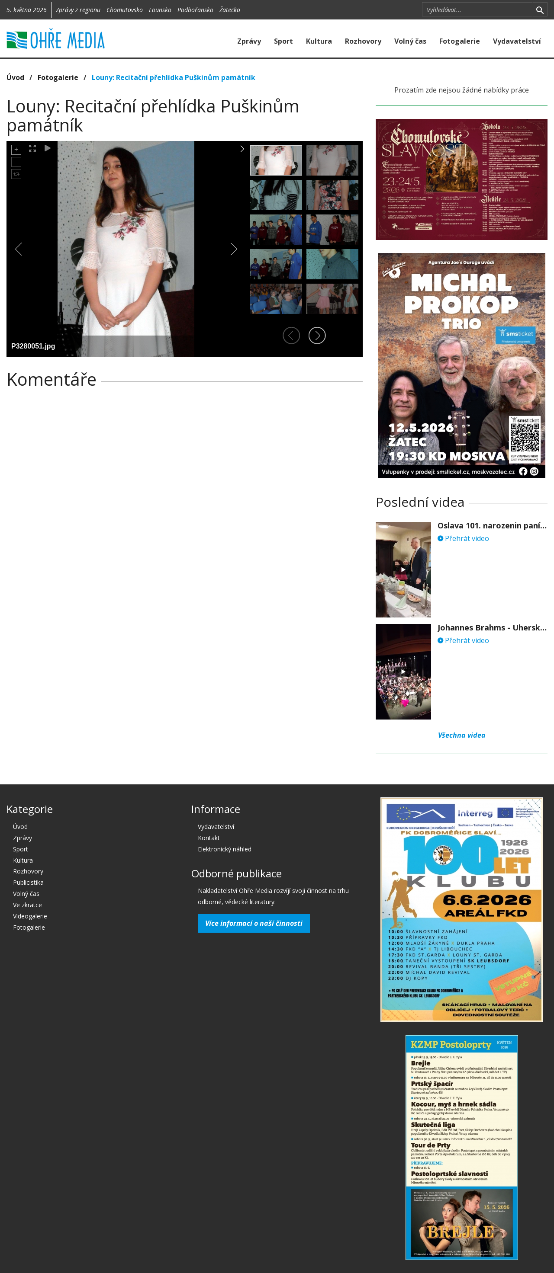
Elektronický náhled (224, 849)
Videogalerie (30, 916)
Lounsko (160, 10)
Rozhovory (363, 41)
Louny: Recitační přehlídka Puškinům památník (173, 77)
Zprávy (249, 41)
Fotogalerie (459, 41)
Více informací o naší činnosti (254, 923)
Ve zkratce (27, 905)
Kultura (319, 41)
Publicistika (28, 882)
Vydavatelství (517, 41)
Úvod (15, 77)
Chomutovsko (124, 10)
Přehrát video (463, 538)
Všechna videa (462, 735)
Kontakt (209, 838)
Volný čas (410, 41)
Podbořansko (195, 10)
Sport (283, 41)
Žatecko (229, 10)
